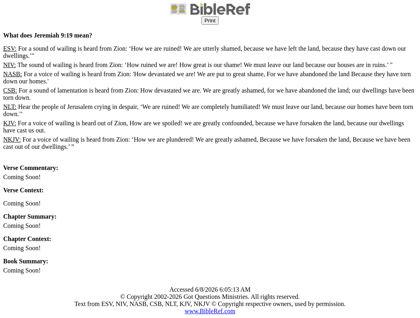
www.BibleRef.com (210, 311)
